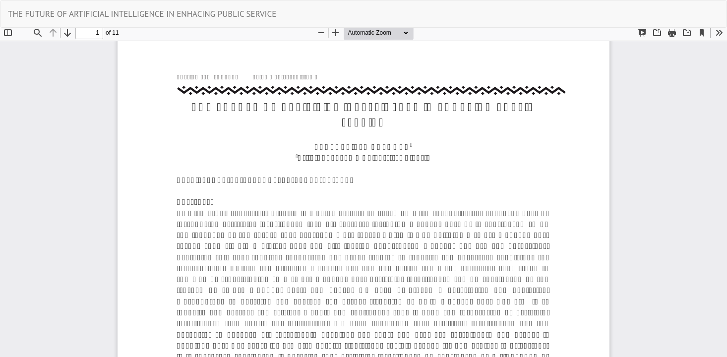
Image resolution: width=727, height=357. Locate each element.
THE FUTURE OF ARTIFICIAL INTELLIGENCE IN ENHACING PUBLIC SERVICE (142, 13)
